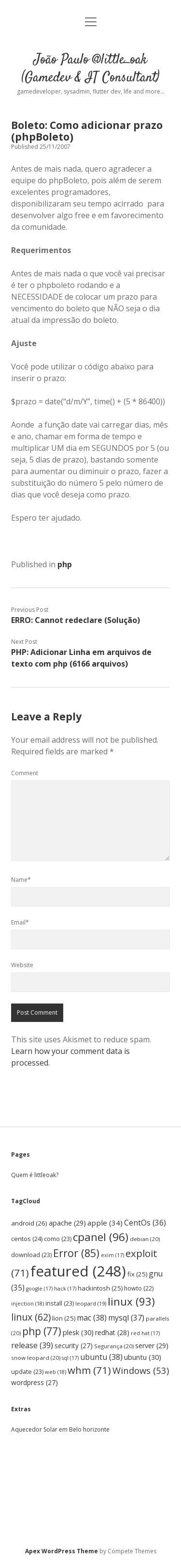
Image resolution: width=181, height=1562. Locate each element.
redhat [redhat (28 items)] (112, 1332)
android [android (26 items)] (29, 1223)
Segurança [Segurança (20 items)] (114, 1346)
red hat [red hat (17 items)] (145, 1333)
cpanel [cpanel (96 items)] (100, 1236)
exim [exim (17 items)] (112, 1255)
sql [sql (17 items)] (70, 1358)
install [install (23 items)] (59, 1303)
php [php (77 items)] (41, 1331)
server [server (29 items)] (151, 1345)
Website (22, 965)
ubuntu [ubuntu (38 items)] (101, 1357)
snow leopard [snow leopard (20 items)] (35, 1357)
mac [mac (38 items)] (92, 1317)
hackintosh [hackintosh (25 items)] (100, 1288)
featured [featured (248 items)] (78, 1271)
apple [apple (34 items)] (105, 1222)
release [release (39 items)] (32, 1345)
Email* (20, 922)
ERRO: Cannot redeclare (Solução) (75, 620)
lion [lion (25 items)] (63, 1318)
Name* (21, 880)
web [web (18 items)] (55, 1371)
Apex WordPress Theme (61, 1551)
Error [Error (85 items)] (76, 1253)
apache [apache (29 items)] (67, 1222)
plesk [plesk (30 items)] (78, 1332)
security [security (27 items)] (74, 1345)
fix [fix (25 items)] (137, 1274)
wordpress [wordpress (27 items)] (34, 1382)
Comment (24, 773)
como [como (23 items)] (57, 1239)
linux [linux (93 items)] (131, 1301)
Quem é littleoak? (34, 1175)
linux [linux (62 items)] (31, 1316)
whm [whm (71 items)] (89, 1370)
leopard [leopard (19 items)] (90, 1303)
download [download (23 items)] (31, 1255)
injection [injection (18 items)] (27, 1303)
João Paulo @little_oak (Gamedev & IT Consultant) (90, 69)
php (64, 564)
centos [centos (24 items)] (26, 1238)
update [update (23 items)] (27, 1372)
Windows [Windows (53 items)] (140, 1370)
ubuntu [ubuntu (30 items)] (142, 1357)
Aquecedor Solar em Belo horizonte (60, 1429)
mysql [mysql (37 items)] (126, 1317)
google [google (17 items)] (39, 1288)
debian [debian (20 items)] (145, 1239)
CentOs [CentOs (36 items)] (145, 1222)
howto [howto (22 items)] (138, 1288)
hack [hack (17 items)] (65, 1288)
